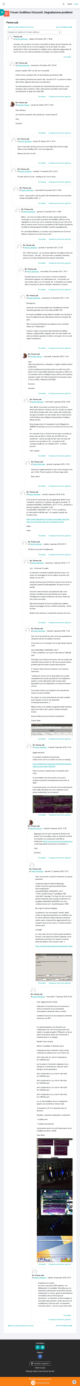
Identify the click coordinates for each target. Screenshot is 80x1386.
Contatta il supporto (40, 1363)
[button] (63, 4)
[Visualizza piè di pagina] (74, 1382)
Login (76, 4)
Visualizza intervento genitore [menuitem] (60, 97)
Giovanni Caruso (23, 105)
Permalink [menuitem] (67, 57)
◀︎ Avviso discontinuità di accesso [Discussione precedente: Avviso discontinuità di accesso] (21, 27)
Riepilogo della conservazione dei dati (40, 1371)
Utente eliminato (21, 39)
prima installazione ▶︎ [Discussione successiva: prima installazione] (64, 27)
